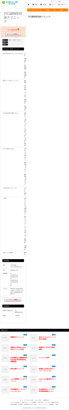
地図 (61, 10)
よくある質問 (33, 402)
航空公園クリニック (17, 369)
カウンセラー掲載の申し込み (52, 402)
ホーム (21, 400)
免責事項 (52, 404)
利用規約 (20, 404)
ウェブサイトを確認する (13, 299)
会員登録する (46, 400)
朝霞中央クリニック (17, 337)
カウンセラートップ (33, 10)
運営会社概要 (14, 404)
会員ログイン (62, 4)
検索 (34, 4)
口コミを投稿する (13, 34)
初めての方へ (25, 402)
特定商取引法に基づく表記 (30, 404)
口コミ (52, 4)
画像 (47, 10)
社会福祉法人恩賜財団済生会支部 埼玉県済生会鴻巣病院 (18, 359)
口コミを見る (38, 400)
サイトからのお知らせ (15, 402)
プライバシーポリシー (43, 404)
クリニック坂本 (44, 357)
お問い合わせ (40, 402)
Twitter (56, 404)
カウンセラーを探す (29, 400)
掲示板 (43, 4)
